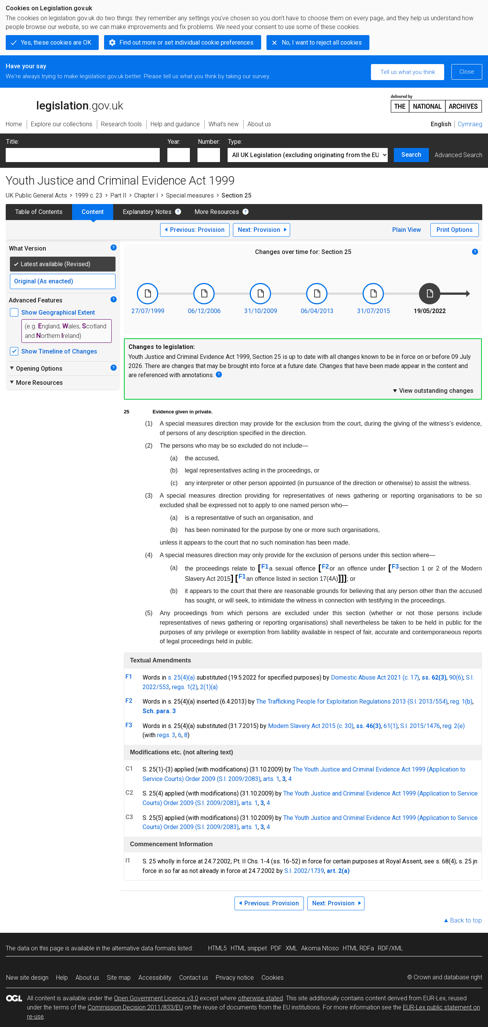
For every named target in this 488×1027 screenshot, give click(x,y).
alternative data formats (144, 948)
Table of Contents (39, 211)
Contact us (193, 977)
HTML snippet (249, 948)
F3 (395, 566)
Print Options (455, 229)
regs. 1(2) (184, 687)
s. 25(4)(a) (181, 677)
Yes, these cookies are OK (56, 42)
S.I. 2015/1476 (420, 726)
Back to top (466, 920)
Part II (118, 195)
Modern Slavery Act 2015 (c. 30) (310, 726)
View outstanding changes (433, 390)
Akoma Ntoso (320, 948)
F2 (325, 566)
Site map (119, 977)
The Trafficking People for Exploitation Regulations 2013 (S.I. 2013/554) (352, 701)
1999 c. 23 (89, 195)
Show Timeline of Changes (59, 351)
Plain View (406, 229)
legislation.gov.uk (64, 103)
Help (62, 977)
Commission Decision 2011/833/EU (135, 1007)
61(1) (391, 726)
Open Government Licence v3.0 (156, 998)
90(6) (456, 677)
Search (411, 154)
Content (93, 211)
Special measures (190, 195)
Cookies (273, 977)
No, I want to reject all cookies (322, 42)
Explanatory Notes (147, 211)
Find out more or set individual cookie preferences (186, 42)
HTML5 (217, 948)
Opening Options (36, 368)
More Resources (216, 211)
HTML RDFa (358, 948)
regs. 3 (166, 735)
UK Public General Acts (36, 195)
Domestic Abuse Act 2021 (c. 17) (375, 677)
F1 (265, 566)
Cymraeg (470, 124)
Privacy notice (235, 977)
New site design (27, 977)
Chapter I (146, 195)
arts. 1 (271, 779)
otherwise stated (260, 998)
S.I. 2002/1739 (304, 870)
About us (87, 977)
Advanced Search (458, 155)
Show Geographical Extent (58, 312)
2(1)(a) (209, 687)
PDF (276, 948)
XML (291, 948)
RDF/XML (390, 948)
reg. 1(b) (461, 701)
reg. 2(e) (454, 726)
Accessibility (155, 977)
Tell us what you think (407, 72)
